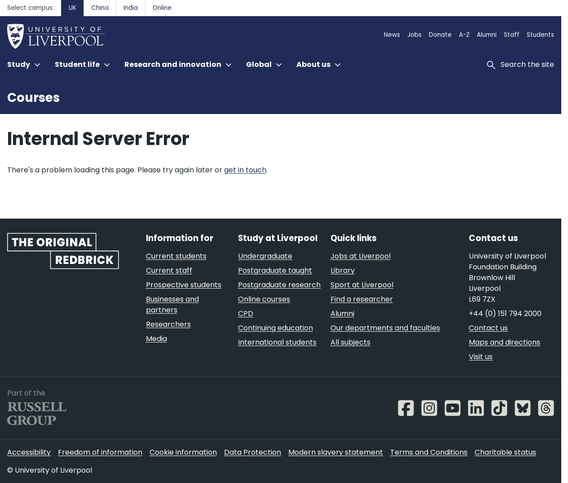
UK (72, 8)
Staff (512, 35)
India (130, 8)
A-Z (464, 35)
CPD (245, 313)
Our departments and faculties (385, 328)
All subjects (350, 342)
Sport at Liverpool (361, 285)
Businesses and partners (172, 304)
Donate (440, 35)
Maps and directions (504, 342)
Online (162, 8)
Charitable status (505, 452)
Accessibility (29, 452)
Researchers (168, 324)
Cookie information (183, 452)
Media (156, 339)
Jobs (414, 35)
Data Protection (252, 452)
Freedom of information (100, 452)
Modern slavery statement (335, 452)
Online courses (264, 299)
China (100, 8)
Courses (33, 97)
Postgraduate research (279, 285)
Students (540, 35)
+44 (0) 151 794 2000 (505, 313)
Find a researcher (361, 299)
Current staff (169, 270)
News (392, 35)
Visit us (481, 356)
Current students (176, 256)
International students (277, 342)
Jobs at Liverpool (360, 256)
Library (342, 270)
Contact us (488, 328)
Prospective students (183, 285)
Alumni (487, 35)
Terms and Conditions (428, 452)
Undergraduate (265, 256)
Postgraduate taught (275, 270)
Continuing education (275, 328)
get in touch (245, 170)
